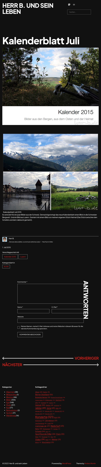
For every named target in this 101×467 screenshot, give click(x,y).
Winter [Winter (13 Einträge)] (38, 442)
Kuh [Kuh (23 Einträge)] (57, 417)
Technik (9, 413)
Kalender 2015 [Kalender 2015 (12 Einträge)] (49, 414)
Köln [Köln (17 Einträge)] (58, 408)
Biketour (9, 397)
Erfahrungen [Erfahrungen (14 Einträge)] (50, 400)
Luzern (23, 257)
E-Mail (55, 307)
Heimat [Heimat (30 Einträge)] (40, 405)
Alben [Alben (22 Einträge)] (39, 392)
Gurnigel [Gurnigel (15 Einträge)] (44, 403)
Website (20, 317)
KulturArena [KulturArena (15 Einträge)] (39, 421)
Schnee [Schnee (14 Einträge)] (56, 429)
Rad (7, 407)
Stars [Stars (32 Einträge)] (60, 434)
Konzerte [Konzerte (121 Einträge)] (44, 417)
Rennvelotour (11, 410)
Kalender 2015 (10, 257)
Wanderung (11, 415)
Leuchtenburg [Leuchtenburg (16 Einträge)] (41, 423)
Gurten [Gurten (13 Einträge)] (52, 403)
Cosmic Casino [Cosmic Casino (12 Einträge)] (40, 400)
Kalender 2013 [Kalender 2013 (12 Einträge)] (59, 411)
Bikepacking (11, 394)
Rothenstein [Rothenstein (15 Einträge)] (48, 429)
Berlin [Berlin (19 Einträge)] (46, 392)
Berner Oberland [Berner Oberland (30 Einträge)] (44, 394)
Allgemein (10, 392)
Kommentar (22, 282)
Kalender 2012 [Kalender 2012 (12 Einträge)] (49, 411)
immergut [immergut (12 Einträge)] (57, 405)
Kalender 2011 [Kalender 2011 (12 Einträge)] (39, 411)
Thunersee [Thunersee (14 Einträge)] (46, 437)
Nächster (12, 364)
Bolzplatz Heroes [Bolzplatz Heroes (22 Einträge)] (42, 397)
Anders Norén (90, 463)
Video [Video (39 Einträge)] (40, 439)
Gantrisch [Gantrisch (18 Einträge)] (59, 400)
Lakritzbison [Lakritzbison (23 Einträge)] (51, 420)
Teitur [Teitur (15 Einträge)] (38, 437)
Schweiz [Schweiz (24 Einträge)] (40, 431)
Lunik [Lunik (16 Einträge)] (50, 423)
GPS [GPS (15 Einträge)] (37, 403)
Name (20, 307)
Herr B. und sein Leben (27, 8)
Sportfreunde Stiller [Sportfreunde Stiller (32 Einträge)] (45, 434)
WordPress (66, 463)
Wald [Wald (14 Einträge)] (48, 440)
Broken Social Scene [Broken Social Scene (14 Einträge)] (58, 397)
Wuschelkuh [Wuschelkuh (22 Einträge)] (48, 442)
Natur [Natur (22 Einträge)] (38, 429)
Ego (8, 402)
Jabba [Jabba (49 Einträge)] (40, 408)
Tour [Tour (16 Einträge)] (53, 437)
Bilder (6, 266)
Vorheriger (87, 358)
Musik (8, 405)
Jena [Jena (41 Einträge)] (51, 408)
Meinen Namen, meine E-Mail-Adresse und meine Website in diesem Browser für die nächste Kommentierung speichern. (52, 327)
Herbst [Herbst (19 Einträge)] (49, 405)
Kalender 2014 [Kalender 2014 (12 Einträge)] (39, 414)
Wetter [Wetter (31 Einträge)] (56, 439)
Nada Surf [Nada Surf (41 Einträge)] (57, 425)
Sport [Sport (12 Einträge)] (48, 431)
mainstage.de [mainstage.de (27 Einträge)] (42, 426)
